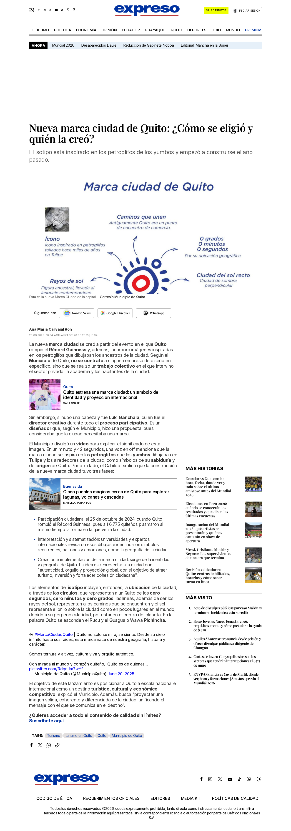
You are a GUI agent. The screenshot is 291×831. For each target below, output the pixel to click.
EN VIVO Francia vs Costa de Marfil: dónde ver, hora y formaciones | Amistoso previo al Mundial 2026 (226, 678)
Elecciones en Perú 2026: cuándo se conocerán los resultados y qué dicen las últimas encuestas (207, 509)
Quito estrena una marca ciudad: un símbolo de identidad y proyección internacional (110, 395)
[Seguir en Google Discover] (115, 313)
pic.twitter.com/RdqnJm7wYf (56, 668)
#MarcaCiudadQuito (54, 634)
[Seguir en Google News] (76, 313)
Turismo (53, 735)
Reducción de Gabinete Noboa (148, 45)
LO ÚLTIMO (39, 30)
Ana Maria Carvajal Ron (50, 329)
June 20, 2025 (121, 673)
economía (86, 30)
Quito (102, 735)
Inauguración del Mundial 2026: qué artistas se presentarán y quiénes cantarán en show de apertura (207, 532)
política (62, 30)
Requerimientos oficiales (111, 798)
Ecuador (131, 30)
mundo (233, 30)
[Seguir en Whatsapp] (153, 313)
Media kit (191, 798)
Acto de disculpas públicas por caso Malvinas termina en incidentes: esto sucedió (227, 610)
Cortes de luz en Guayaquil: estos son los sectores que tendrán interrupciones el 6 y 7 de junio (226, 661)
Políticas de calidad (235, 798)
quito (176, 30)
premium (253, 30)
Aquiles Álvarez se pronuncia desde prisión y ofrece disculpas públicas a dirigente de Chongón (227, 643)
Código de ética (54, 798)
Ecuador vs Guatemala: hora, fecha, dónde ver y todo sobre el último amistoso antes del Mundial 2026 (208, 486)
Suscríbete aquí (46, 720)
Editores (160, 798)
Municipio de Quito (127, 735)
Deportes (196, 30)
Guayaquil (155, 30)
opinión (109, 30)
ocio (216, 30)
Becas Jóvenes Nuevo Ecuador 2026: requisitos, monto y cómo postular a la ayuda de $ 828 (227, 625)
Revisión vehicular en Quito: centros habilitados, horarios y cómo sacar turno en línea (208, 575)
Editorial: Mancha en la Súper (204, 45)
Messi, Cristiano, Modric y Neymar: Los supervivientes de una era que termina (208, 553)
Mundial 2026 (63, 45)
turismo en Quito (78, 735)
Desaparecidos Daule (98, 45)
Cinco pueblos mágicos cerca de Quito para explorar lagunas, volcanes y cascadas (116, 494)
